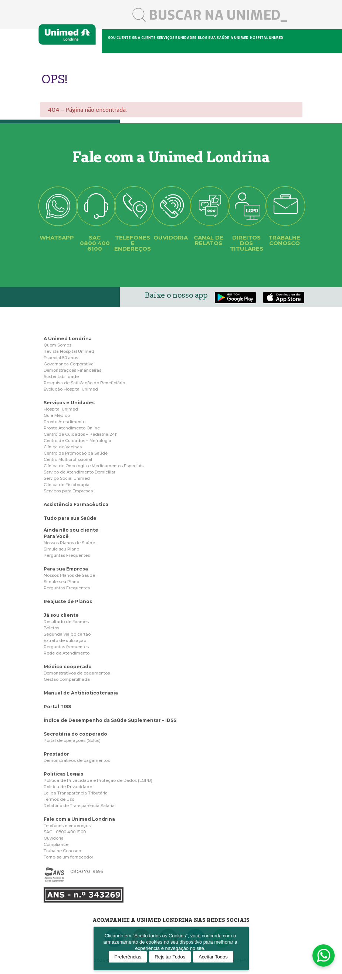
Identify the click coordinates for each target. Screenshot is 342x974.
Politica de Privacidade (68, 786)
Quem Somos (57, 345)
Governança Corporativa (69, 363)
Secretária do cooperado (75, 734)
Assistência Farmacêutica (76, 504)
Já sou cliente (61, 615)
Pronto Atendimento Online (72, 428)
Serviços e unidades (176, 38)
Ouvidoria (54, 838)
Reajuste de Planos (68, 601)
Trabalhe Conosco (62, 850)
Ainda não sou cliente (71, 530)
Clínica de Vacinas (63, 446)
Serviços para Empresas (68, 490)
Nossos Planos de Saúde (69, 542)
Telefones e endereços (67, 825)
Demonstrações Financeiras (72, 370)
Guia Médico (57, 415)
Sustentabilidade (61, 376)
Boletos (51, 627)
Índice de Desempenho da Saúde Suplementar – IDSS (110, 720)
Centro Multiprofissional (68, 459)
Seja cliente (143, 38)
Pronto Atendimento (64, 421)
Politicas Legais (63, 774)
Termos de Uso (59, 799)
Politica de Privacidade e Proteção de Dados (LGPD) (98, 780)
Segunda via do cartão (67, 634)
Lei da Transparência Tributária (76, 793)
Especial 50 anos (61, 357)
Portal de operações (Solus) (72, 740)
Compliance (56, 844)
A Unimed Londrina (68, 338)
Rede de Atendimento (66, 653)
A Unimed (239, 38)
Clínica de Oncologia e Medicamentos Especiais (93, 465)
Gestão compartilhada (67, 679)
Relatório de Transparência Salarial (80, 805)
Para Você (56, 536)
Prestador (56, 754)
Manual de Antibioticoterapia (81, 693)
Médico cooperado (68, 666)
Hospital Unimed (266, 38)
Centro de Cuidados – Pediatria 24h (81, 434)
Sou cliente (119, 38)
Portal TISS (57, 706)
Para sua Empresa (66, 569)
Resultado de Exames (66, 621)
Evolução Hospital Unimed (71, 389)
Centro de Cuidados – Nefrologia (77, 440)
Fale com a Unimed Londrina (79, 819)
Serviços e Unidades (69, 402)
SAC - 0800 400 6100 (65, 831)
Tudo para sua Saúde (70, 518)
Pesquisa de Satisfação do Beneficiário (84, 382)
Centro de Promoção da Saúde (76, 453)
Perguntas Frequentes (67, 555)
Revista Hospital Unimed (69, 351)
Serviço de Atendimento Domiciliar (79, 472)
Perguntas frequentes (66, 646)
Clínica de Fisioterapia (66, 484)
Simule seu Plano (61, 549)
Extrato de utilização (65, 640)
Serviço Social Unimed (67, 478)
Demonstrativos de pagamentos (77, 673)
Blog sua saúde (213, 38)
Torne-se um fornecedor (68, 857)
